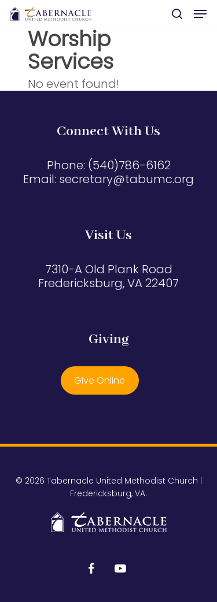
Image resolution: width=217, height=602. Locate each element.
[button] (200, 14)
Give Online (99, 380)
